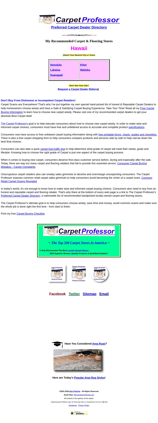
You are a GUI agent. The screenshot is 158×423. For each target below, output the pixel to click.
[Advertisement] (79, 5)
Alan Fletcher (74, 391)
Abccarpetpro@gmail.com (84, 395)
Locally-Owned (74, 250)
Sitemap (89, 294)
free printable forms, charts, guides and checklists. (128, 134)
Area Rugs (98, 343)
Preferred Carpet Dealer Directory (20, 195)
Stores (85, 250)
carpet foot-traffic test (52, 148)
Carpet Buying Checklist (31, 213)
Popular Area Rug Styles (89, 377)
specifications (136, 127)
